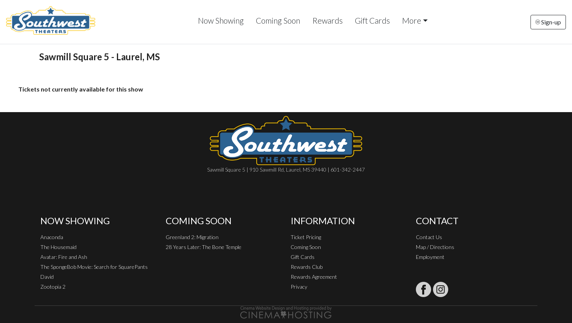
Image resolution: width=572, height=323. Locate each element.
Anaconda (51, 237)
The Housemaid (58, 247)
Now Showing (221, 20)
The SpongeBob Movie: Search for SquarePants (94, 267)
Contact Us (429, 237)
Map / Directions (435, 247)
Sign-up (548, 22)
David (47, 276)
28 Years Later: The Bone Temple (203, 247)
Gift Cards (372, 20)
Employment (430, 257)
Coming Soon (278, 20)
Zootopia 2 (53, 286)
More (411, 20)
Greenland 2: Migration (192, 237)
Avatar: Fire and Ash (63, 257)
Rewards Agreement (314, 276)
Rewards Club (307, 267)
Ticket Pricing (306, 237)
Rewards (327, 20)
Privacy (299, 286)
